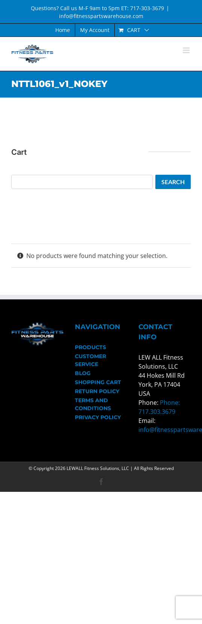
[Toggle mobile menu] (187, 50)
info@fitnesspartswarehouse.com (101, 16)
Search (173, 181)
